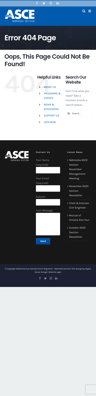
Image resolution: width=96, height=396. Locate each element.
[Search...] (78, 113)
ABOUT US (50, 87)
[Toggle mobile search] (83, 11)
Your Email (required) (48, 183)
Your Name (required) (48, 165)
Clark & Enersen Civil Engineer (79, 205)
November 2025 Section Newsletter (78, 190)
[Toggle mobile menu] (89, 11)
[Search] (69, 113)
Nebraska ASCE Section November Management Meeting (78, 169)
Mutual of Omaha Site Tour (79, 218)
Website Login (55, 272)
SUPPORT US (51, 115)
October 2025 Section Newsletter (77, 232)
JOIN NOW (50, 122)
